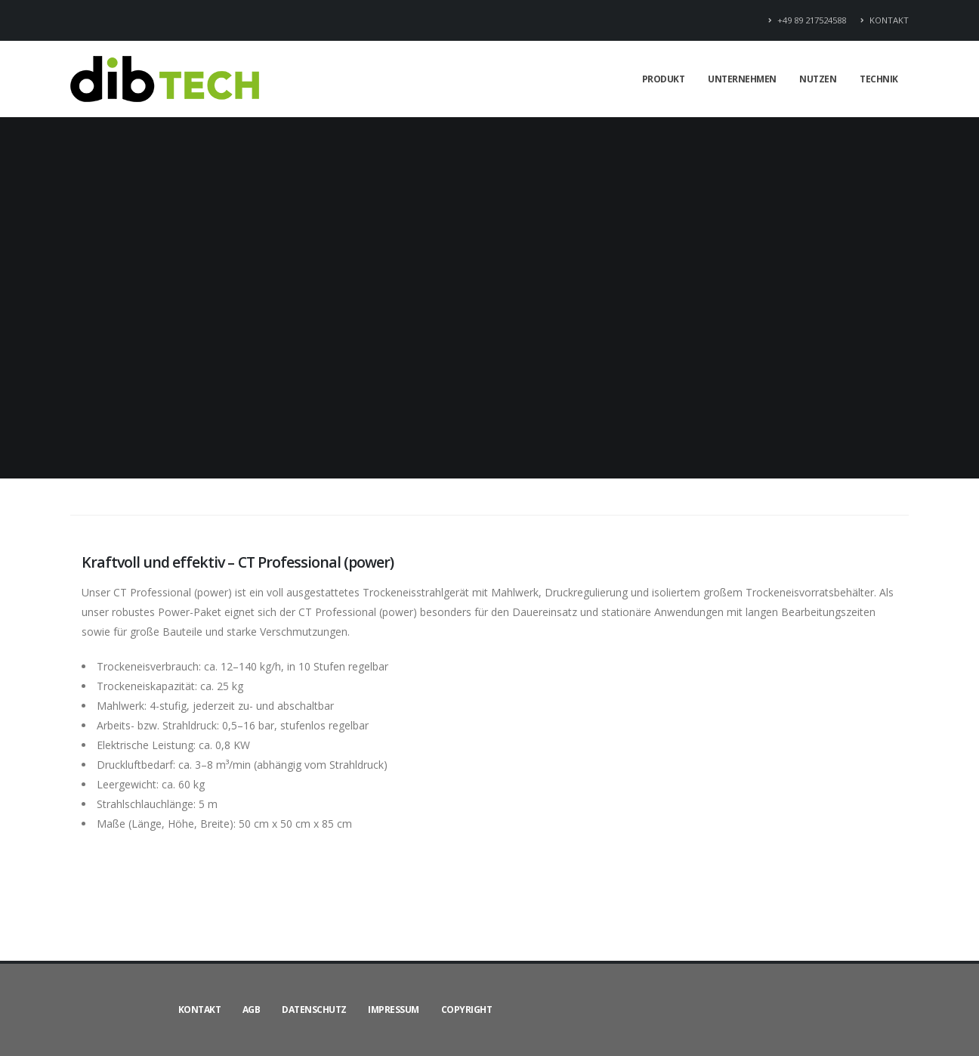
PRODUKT (663, 79)
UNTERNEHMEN (742, 79)
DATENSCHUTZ (314, 1009)
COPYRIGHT (467, 1009)
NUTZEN (817, 79)
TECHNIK (879, 79)
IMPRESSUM (393, 1009)
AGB (251, 1009)
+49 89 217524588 (807, 20)
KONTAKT (884, 20)
